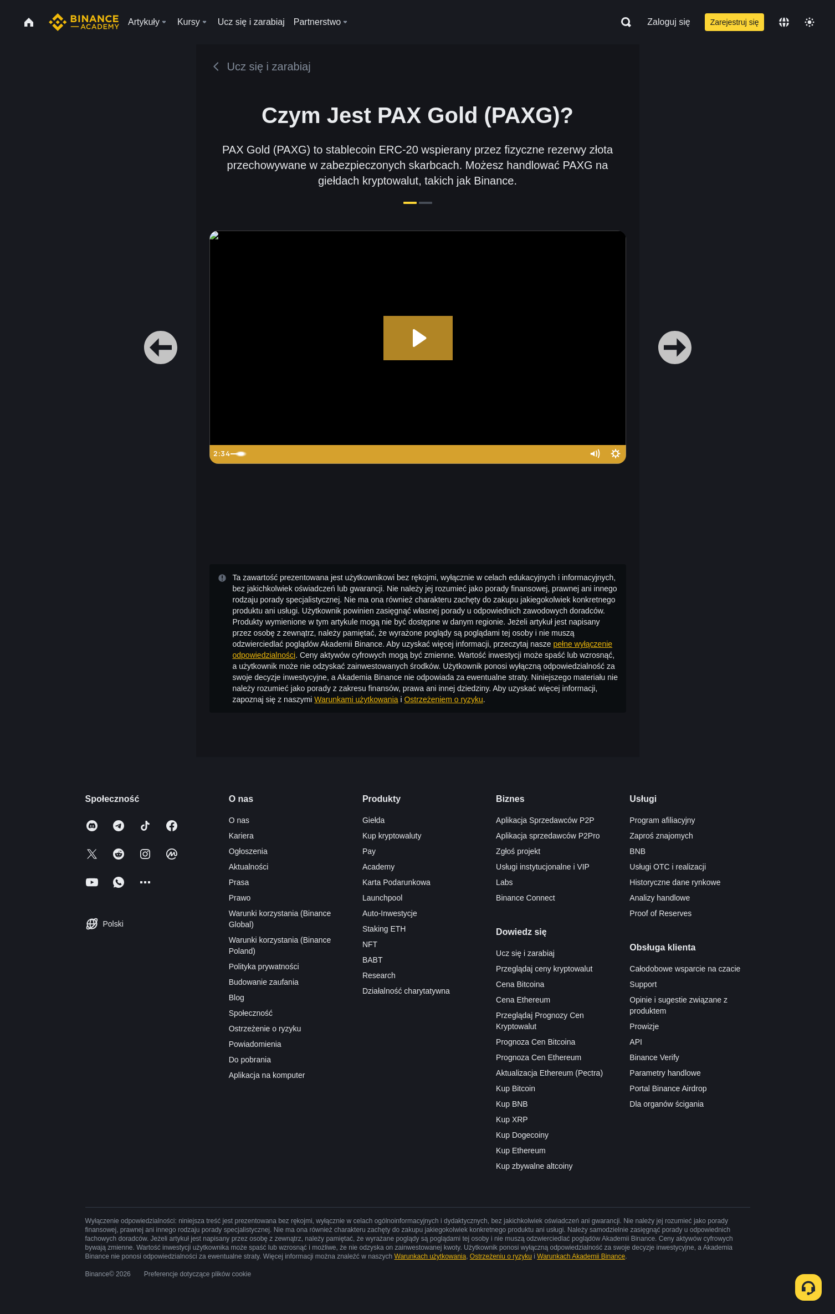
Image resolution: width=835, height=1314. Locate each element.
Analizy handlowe (659, 897)
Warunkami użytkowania (356, 699)
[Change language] (784, 22)
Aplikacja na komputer (267, 1075)
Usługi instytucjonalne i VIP (543, 866)
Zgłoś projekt (518, 851)
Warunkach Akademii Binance (581, 1256)
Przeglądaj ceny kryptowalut (544, 968)
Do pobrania (250, 1059)
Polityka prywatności (264, 966)
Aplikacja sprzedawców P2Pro (548, 835)
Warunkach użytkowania (431, 1256)
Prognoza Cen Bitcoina (535, 1041)
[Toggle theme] (809, 22)
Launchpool (382, 897)
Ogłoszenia (248, 851)
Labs (504, 882)
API (635, 1041)
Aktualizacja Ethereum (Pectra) (549, 1072)
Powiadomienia (255, 1044)
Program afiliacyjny (662, 820)
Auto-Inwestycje (389, 913)
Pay (369, 851)
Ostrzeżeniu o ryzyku (501, 1256)
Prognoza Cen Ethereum (538, 1057)
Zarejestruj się (734, 22)
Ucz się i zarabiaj (525, 953)
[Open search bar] (623, 22)
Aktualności (249, 866)
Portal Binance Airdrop (667, 1088)
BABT (372, 959)
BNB (637, 851)
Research (379, 975)
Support (643, 984)
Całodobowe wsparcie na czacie (684, 968)
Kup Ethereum (521, 1150)
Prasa (239, 882)
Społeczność (251, 1013)
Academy (378, 866)
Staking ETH (384, 928)
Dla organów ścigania (666, 1104)
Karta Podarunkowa (396, 882)
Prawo (240, 897)
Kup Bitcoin (515, 1088)
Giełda (373, 820)
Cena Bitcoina (520, 984)
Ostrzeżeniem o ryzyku (443, 699)
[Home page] (84, 22)
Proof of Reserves (660, 913)
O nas (239, 820)
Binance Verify (654, 1057)
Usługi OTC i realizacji (667, 866)
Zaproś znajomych (661, 835)
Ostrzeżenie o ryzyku (265, 1028)
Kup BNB (512, 1104)
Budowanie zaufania (264, 982)
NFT (369, 944)
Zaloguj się (668, 22)
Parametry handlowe (664, 1072)
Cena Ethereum (523, 999)
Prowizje (644, 1026)
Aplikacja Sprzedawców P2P (545, 820)
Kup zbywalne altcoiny (534, 1166)
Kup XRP (512, 1119)
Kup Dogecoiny (522, 1135)
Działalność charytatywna (406, 990)
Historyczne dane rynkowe (674, 882)
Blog (236, 997)
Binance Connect (525, 897)
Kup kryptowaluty (392, 835)
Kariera (241, 835)
